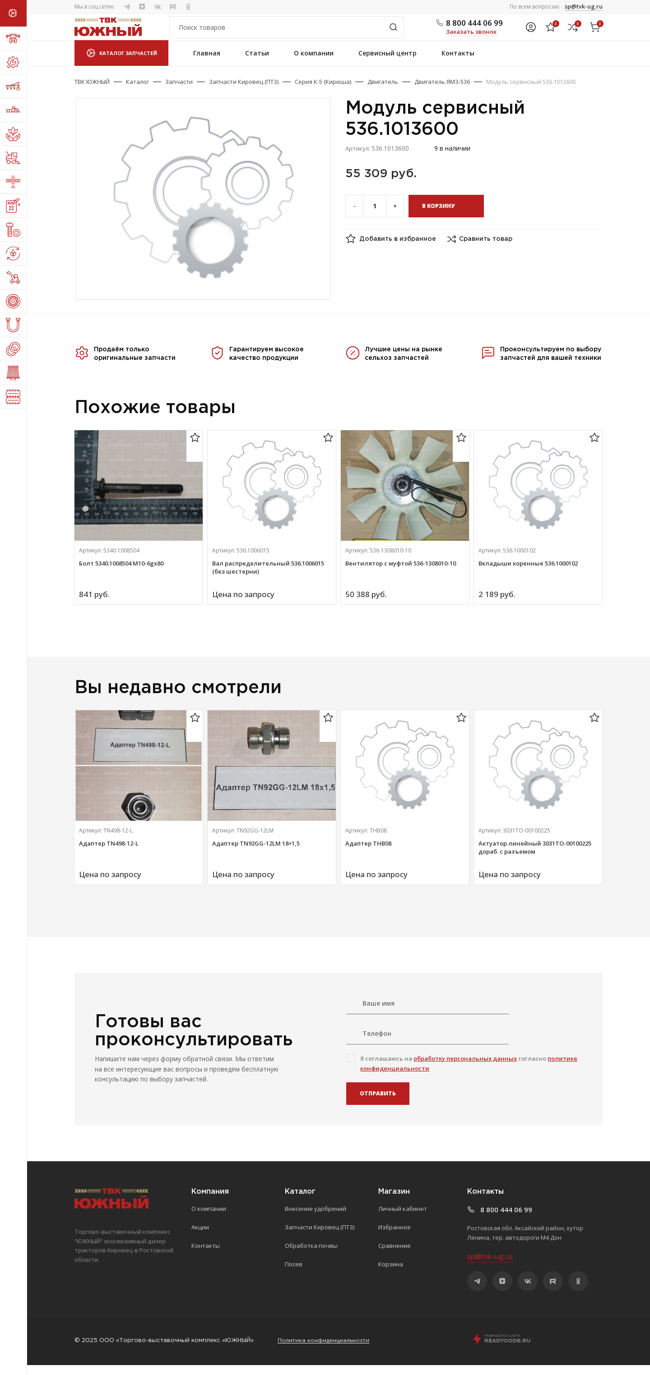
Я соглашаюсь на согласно (468, 1073)
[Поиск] (286, 32)
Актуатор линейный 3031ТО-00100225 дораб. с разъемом (534, 857)
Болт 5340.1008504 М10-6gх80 (121, 573)
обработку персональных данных (465, 1068)
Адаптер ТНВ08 (368, 853)
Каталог (137, 91)
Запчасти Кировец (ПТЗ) (244, 91)
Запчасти (179, 91)
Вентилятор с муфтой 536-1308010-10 (400, 573)
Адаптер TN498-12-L (109, 853)
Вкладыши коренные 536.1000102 (528, 573)
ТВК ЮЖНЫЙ (92, 91)
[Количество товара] (374, 216)
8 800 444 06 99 (474, 28)
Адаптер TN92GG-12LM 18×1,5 (256, 853)
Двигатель (382, 91)
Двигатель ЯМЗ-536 (442, 91)
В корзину (438, 216)
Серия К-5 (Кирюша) (323, 91)
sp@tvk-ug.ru (584, 6)
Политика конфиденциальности (326, 1350)
